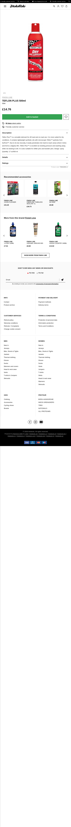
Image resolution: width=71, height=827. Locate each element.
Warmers (41, 381)
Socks (6, 363)
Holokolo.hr (50, 436)
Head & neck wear (10, 369)
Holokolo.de (41, 436)
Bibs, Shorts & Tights (11, 351)
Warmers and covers (11, 366)
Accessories (8, 402)
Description (7, 133)
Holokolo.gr (59, 436)
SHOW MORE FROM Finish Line (35, 255)
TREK (40, 405)
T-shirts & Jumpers (10, 375)
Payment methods (44, 302)
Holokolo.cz (43, 434)
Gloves (6, 360)
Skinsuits (7, 378)
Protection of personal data (47, 320)
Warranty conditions (11, 323)
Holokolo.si (21, 436)
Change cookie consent (12, 329)
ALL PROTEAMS (44, 411)
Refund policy (9, 320)
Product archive (9, 305)
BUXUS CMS (18, 434)
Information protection (46, 323)
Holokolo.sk (33, 434)
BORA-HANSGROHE (45, 399)
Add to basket (32, 117)
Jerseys (6, 348)
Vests (6, 372)
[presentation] (4, 195)
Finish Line (7, 97)
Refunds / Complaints (11, 326)
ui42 (26, 434)
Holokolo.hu (61, 434)
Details (5, 157)
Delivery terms (43, 305)
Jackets (6, 354)
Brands (6, 408)
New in (6, 345)
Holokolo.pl (52, 434)
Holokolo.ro (12, 436)
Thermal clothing (9, 357)
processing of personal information (47, 284)
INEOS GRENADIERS (46, 402)
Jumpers (41, 369)
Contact (6, 302)
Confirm (62, 279)
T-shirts (41, 372)
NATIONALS (42, 408)
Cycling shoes (9, 405)
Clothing (7, 399)
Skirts (40, 375)
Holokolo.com (30, 436)
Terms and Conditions (46, 326)
